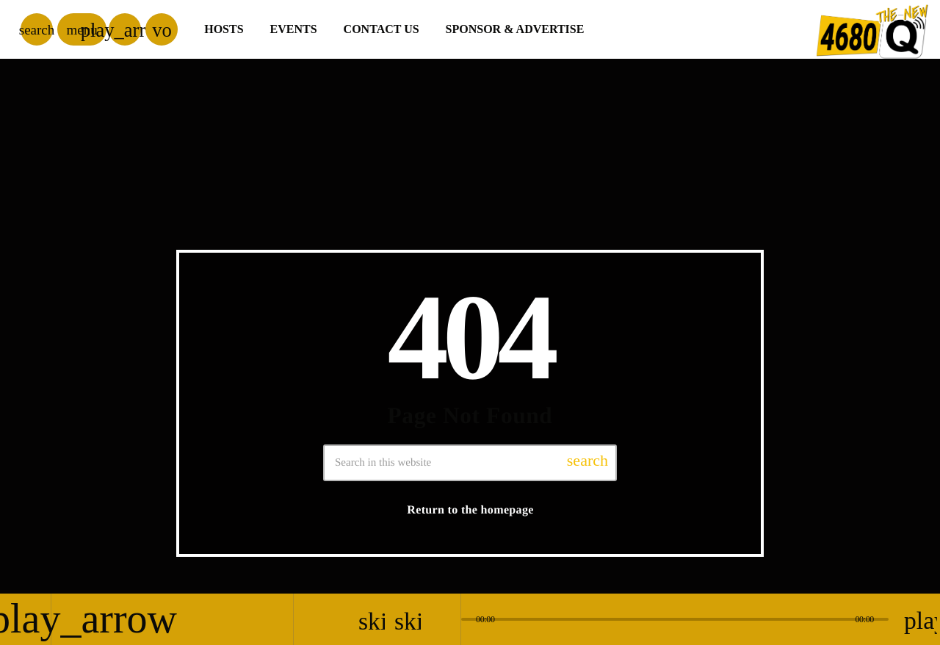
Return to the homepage (470, 510)
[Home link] (873, 29)
